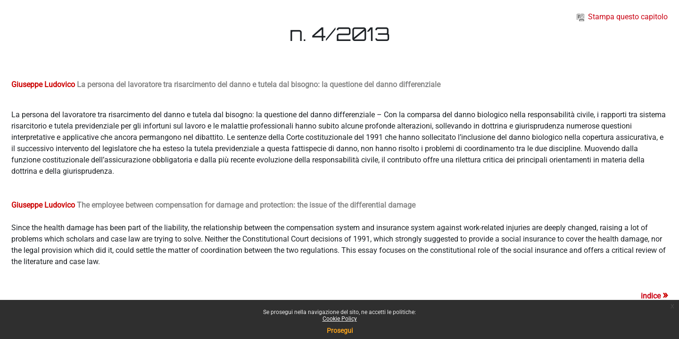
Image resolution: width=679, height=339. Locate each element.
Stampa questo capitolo (622, 16)
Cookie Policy (340, 318)
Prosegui (340, 330)
